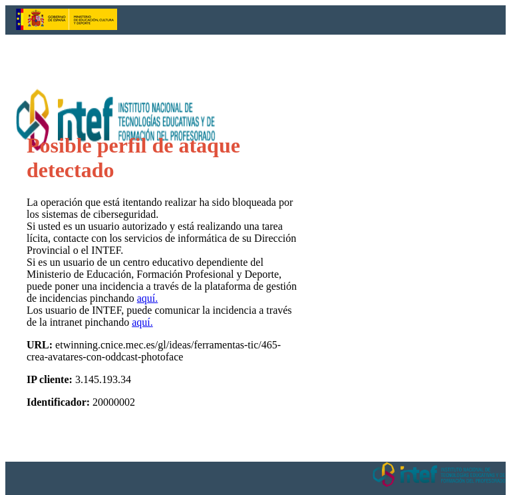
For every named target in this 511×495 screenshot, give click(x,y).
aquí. (147, 298)
